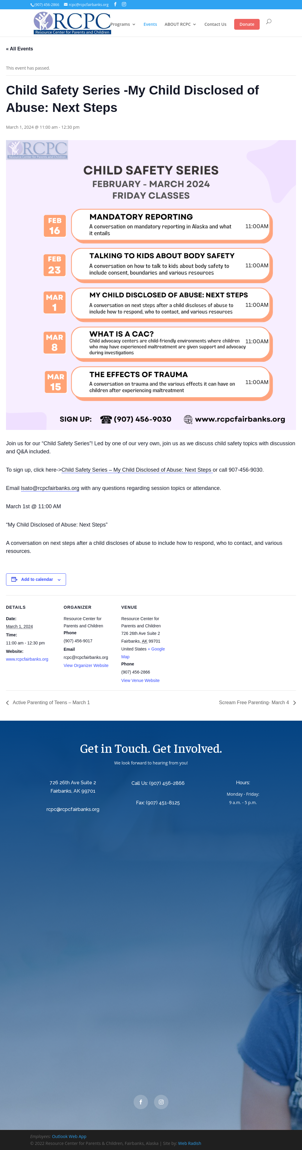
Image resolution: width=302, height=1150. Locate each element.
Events (150, 24)
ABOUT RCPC (178, 24)
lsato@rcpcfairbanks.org (50, 488)
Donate (247, 24)
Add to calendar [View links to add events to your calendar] (37, 579)
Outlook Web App (69, 1136)
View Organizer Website (86, 665)
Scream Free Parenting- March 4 (254, 702)
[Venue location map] (210, 636)
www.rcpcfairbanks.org (27, 659)
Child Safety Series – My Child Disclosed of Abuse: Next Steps (137, 470)
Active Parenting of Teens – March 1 (51, 702)
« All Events (19, 48)
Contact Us (215, 24)
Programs (120, 24)
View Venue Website (140, 680)
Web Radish (189, 1143)
